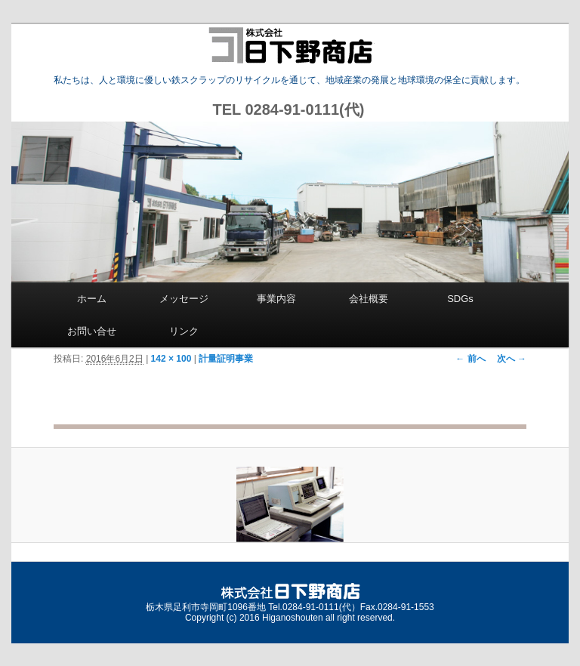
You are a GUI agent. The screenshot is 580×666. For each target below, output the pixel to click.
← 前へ (470, 358)
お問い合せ (91, 331)
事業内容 (276, 298)
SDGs (460, 298)
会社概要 (368, 298)
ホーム (91, 298)
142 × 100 (171, 358)
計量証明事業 (226, 358)
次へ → (511, 358)
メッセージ (183, 298)
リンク (184, 331)
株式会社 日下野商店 (290, 45)
